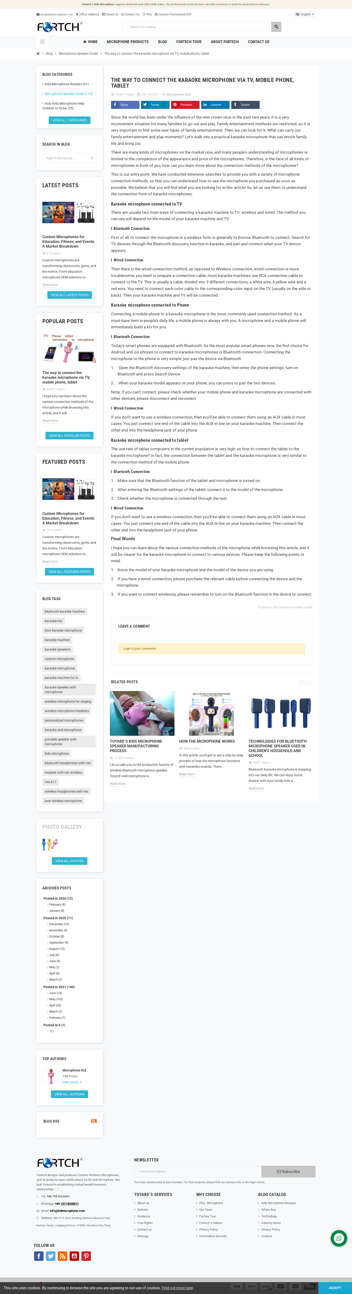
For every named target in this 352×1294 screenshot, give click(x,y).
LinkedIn (216, 105)
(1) (51, 1031)
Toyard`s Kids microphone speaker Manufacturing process (136, 746)
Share (124, 105)
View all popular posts (69, 435)
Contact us (144, 1229)
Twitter (155, 105)
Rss (62, 1256)
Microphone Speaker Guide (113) (69, 94)
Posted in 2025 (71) (58, 918)
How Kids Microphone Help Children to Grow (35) (63, 106)
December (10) (59, 924)
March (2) (55, 979)
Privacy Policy (208, 1229)
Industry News (271, 1223)
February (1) (57, 1017)
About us (143, 1203)
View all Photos (69, 861)
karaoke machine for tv (61, 678)
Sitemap (142, 1236)
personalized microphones (64, 720)
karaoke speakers (58, 649)
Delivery (142, 1209)
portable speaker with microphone (60, 741)
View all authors (69, 1094)
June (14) (55, 993)
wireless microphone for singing (68, 701)
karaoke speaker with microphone (60, 689)
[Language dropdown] (305, 14)
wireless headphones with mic (67, 791)
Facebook (39, 1256)
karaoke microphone (60, 668)
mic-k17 (50, 782)
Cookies (266, 1236)
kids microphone (57, 753)
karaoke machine (57, 640)
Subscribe (288, 1171)
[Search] (201, 27)
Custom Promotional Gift (173, 14)
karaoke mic (53, 621)
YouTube (74, 1256)
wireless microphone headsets (67, 711)
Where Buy (268, 1209)
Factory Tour (207, 1216)
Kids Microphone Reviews (278, 1203)
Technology (269, 1216)
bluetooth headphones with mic (68, 763)
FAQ (147, 14)
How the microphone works (207, 741)
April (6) (54, 973)
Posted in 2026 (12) (58, 898)
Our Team (205, 1209)
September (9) (58, 942)
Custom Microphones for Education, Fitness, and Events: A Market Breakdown (68, 242)
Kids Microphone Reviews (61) (67, 84)
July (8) (54, 955)
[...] (57, 1189)
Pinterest (186, 105)
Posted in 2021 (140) (59, 987)
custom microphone (59, 659)
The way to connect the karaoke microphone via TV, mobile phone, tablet (66, 377)
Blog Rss (69, 1121)
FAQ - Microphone (211, 1203)
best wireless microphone (63, 801)
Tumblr (245, 105)
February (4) (57, 904)
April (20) (55, 1005)
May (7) (54, 967)
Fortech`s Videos (210, 1223)
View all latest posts (69, 295)
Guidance (143, 1216)
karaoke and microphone (63, 730)
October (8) (56, 936)
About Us (110, 14)
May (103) (56, 999)
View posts (70, 1082)
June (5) (54, 961)
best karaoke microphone (63, 630)
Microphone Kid (74, 1070)
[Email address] (197, 1172)
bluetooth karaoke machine (65, 611)
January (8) (56, 910)
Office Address (87, 14)
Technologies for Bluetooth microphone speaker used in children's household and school (278, 748)
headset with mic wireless (63, 772)
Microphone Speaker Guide (292, 607)
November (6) (58, 930)
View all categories (69, 120)
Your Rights (145, 1223)
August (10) (57, 948)
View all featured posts (69, 572)
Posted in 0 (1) (54, 1025)
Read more (50, 285)
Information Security (213, 1236)
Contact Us (130, 14)
